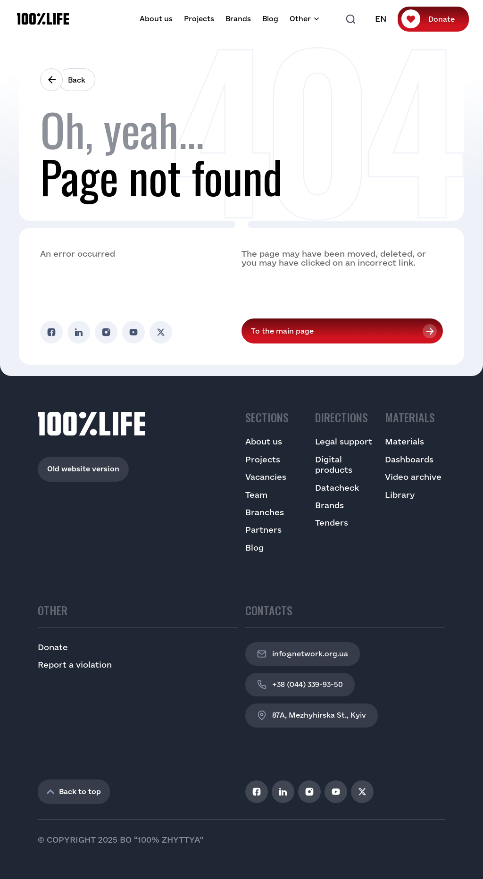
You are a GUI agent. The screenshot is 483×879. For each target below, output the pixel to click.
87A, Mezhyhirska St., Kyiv (311, 715)
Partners (263, 529)
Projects (199, 19)
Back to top (74, 791)
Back (76, 80)
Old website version (83, 469)
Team (256, 494)
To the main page (282, 331)
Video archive (413, 476)
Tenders (331, 522)
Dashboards (409, 459)
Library (400, 494)
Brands (238, 19)
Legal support (343, 441)
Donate (441, 19)
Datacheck (337, 487)
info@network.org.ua (302, 654)
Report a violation (75, 664)
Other (300, 19)
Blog (270, 19)
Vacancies (265, 476)
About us (156, 19)
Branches (264, 512)
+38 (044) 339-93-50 (300, 684)
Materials (404, 441)
